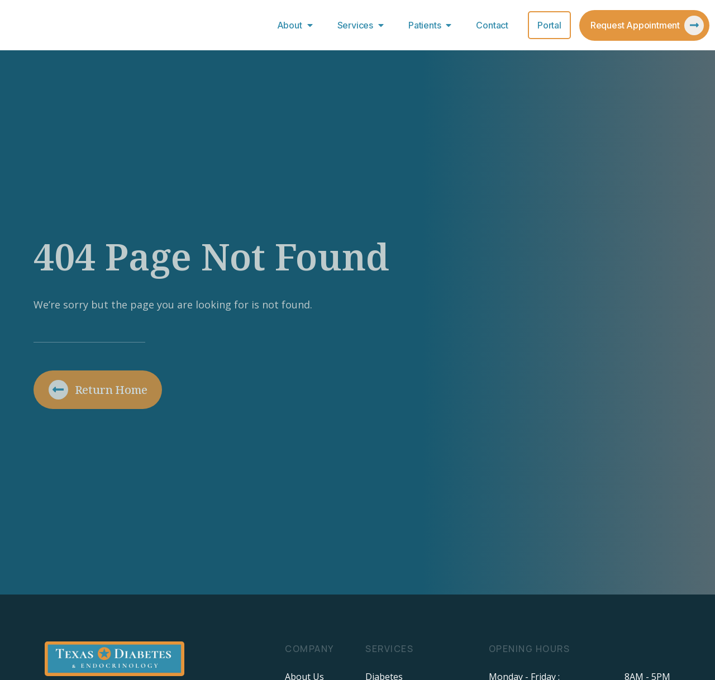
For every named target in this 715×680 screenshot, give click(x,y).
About (297, 25)
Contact (492, 25)
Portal (549, 25)
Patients (432, 25)
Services (363, 25)
